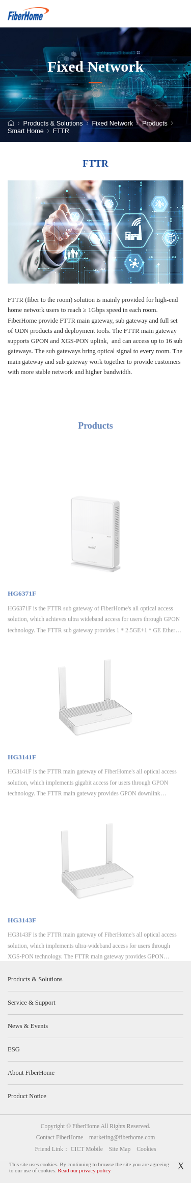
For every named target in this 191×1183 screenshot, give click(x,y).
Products (155, 123)
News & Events (28, 1026)
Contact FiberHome (60, 1137)
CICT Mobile (87, 1149)
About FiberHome (31, 1072)
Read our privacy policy (84, 1170)
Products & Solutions (53, 123)
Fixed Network (112, 123)
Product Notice (27, 1096)
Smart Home (26, 131)
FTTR (61, 131)
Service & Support (32, 1002)
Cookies (146, 1149)
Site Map (120, 1149)
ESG (14, 1049)
